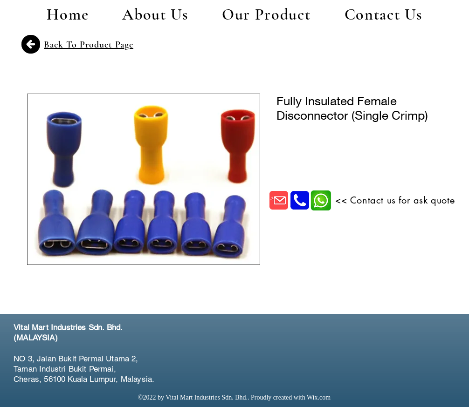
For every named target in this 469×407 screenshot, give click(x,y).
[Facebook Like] (400, 339)
